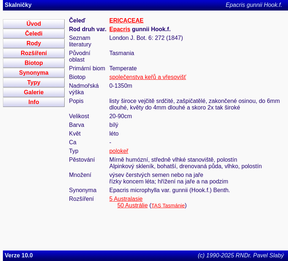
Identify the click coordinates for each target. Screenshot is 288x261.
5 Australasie (126, 199)
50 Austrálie (132, 205)
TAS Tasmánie (168, 205)
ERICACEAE (126, 20)
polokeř (118, 151)
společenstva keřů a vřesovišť (147, 77)
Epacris (119, 29)
